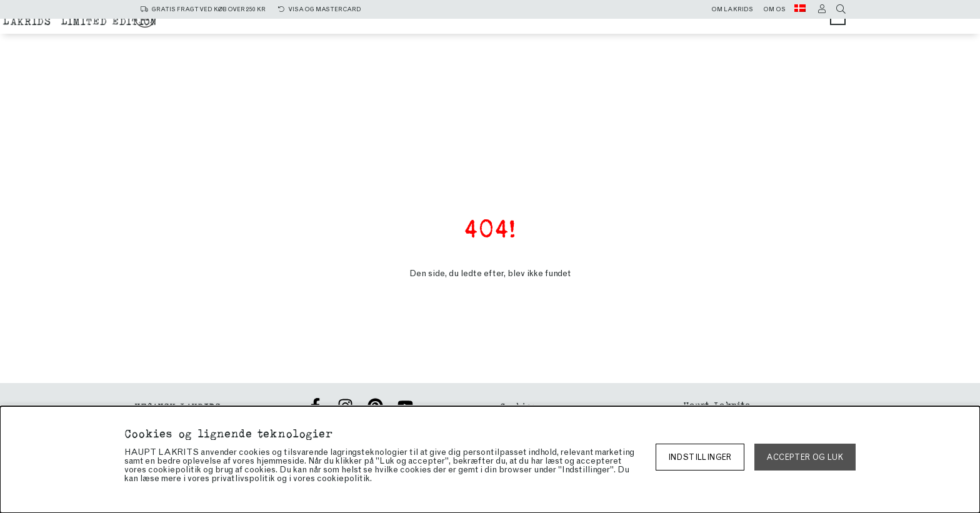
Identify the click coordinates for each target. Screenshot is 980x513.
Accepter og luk (804, 457)
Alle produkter (403, 26)
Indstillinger (700, 457)
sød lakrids (588, 26)
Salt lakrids (501, 26)
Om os (774, 9)
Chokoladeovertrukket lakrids (432, 38)
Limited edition (587, 38)
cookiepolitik (343, 478)
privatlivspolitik (243, 478)
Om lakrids (732, 9)
